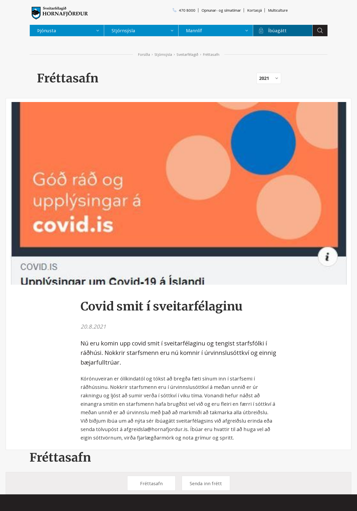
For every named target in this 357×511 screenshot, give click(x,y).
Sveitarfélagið (187, 54)
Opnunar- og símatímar (221, 10)
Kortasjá (254, 10)
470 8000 (187, 10)
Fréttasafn (60, 457)
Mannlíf (194, 31)
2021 (264, 78)
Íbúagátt (277, 31)
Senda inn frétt (206, 483)
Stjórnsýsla (163, 54)
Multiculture (278, 10)
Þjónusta (46, 31)
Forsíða (144, 54)
